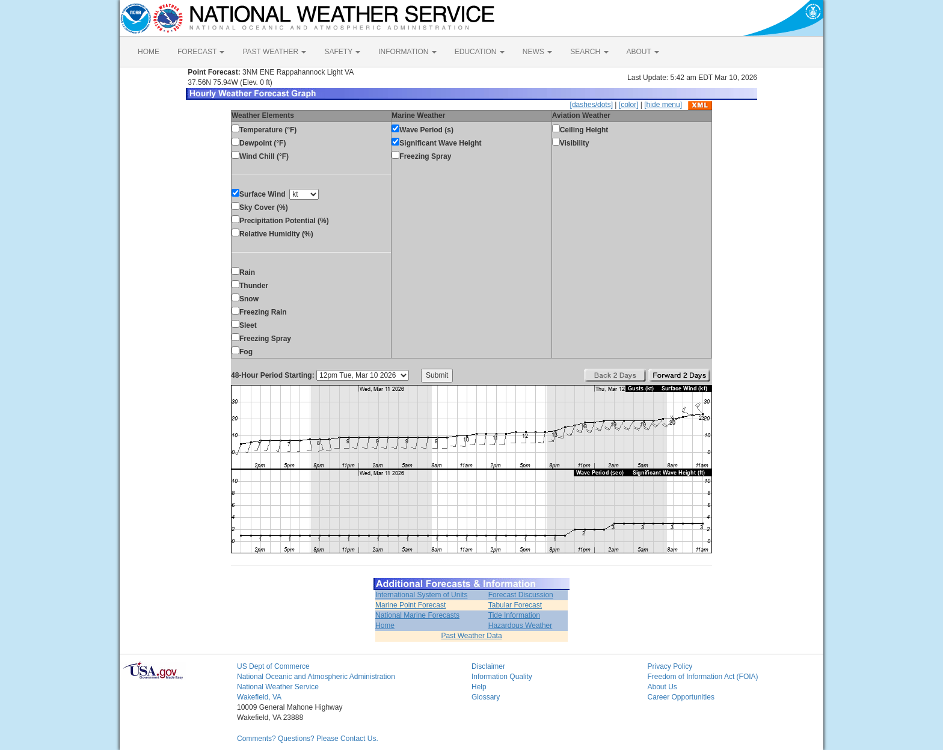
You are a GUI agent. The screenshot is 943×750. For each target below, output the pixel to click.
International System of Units (421, 595)
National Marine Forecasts (417, 615)
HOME (148, 52)
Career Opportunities (681, 697)
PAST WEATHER (274, 52)
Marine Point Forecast (410, 605)
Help (479, 687)
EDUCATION (480, 52)
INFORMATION (407, 52)
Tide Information (514, 615)
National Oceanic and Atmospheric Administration (316, 676)
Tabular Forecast (515, 605)
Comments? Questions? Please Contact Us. (307, 738)
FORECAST (200, 52)
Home (385, 625)
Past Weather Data (471, 636)
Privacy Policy (670, 666)
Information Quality (502, 676)
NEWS (537, 52)
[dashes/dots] (591, 104)
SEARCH (589, 52)
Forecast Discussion (520, 595)
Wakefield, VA (259, 697)
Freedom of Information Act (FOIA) (703, 676)
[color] (629, 104)
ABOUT (643, 52)
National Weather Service (278, 687)
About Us (662, 687)
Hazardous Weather (520, 625)
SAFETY (342, 52)
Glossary (486, 697)
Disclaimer (488, 666)
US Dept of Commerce (273, 666)
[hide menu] (663, 104)
